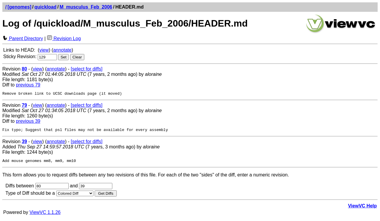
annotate (62, 50)
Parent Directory (22, 38)
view (44, 50)
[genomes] (19, 6)
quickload (45, 6)
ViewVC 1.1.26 (45, 214)
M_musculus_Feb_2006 (86, 6)
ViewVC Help (362, 208)
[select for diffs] (86, 68)
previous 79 (28, 84)
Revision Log (64, 38)
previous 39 (28, 122)
